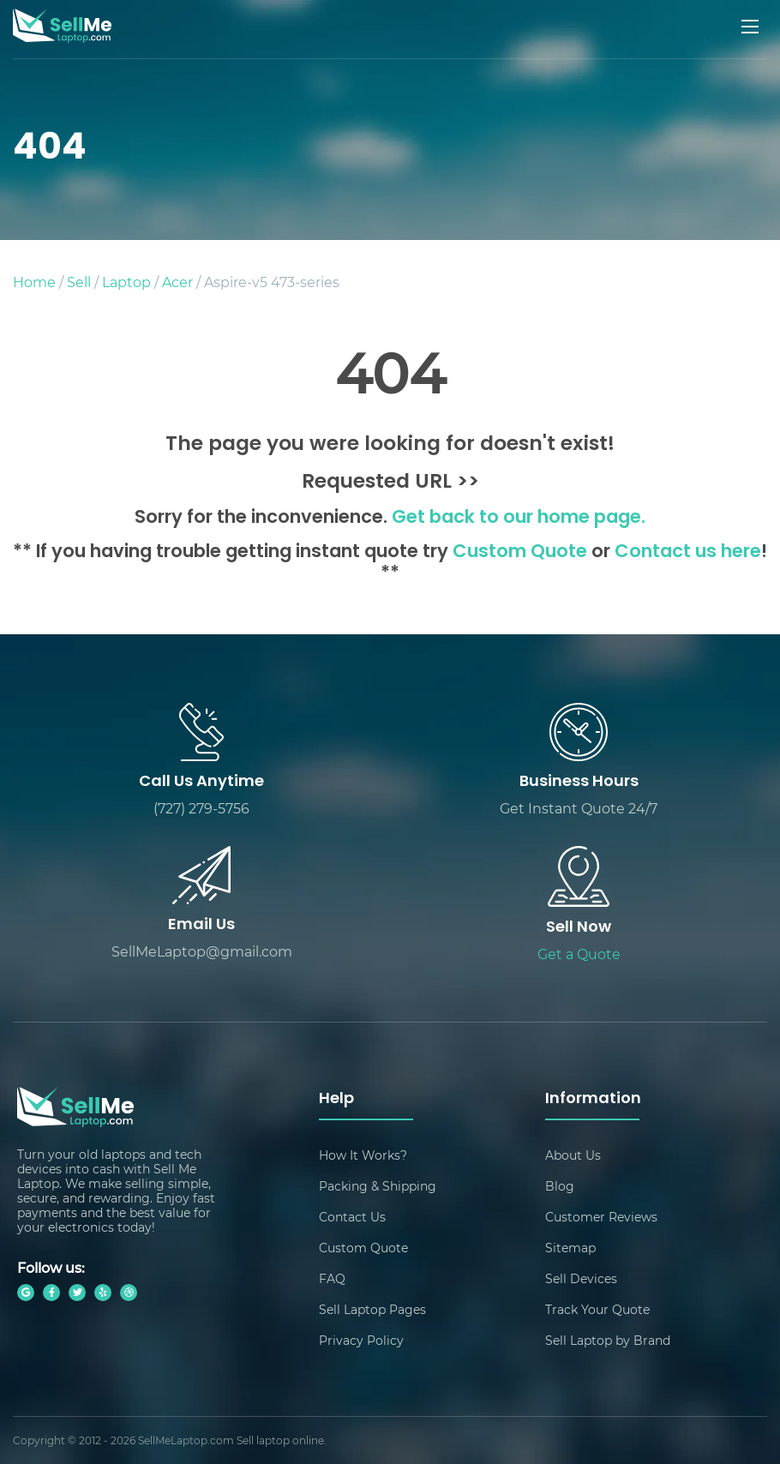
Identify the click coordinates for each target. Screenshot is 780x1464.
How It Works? (363, 1155)
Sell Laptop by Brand (607, 1340)
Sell (79, 282)
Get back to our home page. (518, 518)
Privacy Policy (361, 1340)
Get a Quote (579, 954)
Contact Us (352, 1217)
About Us (573, 1155)
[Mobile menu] (751, 26)
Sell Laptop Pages (372, 1309)
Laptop (126, 282)
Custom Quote (520, 552)
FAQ (332, 1278)
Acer (177, 282)
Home (34, 282)
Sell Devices (581, 1278)
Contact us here (688, 552)
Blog (559, 1186)
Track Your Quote (597, 1309)
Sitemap (570, 1247)
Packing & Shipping (377, 1186)
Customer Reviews (601, 1217)
